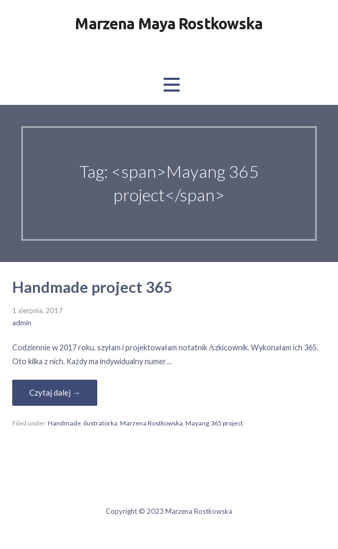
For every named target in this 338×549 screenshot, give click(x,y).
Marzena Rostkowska (151, 423)
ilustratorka (100, 423)
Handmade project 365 (92, 287)
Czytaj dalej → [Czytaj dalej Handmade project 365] (54, 392)
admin (21, 322)
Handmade (64, 423)
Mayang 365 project (214, 423)
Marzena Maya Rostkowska (169, 23)
